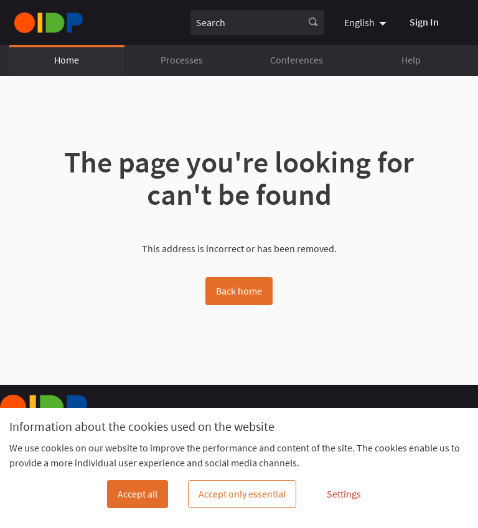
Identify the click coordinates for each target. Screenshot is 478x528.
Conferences (296, 60)
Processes (182, 60)
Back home (239, 291)
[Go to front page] (48, 22)
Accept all (137, 494)
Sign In (424, 22)
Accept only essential (242, 494)
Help (411, 60)
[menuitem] (367, 22)
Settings (344, 494)
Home (66, 60)
